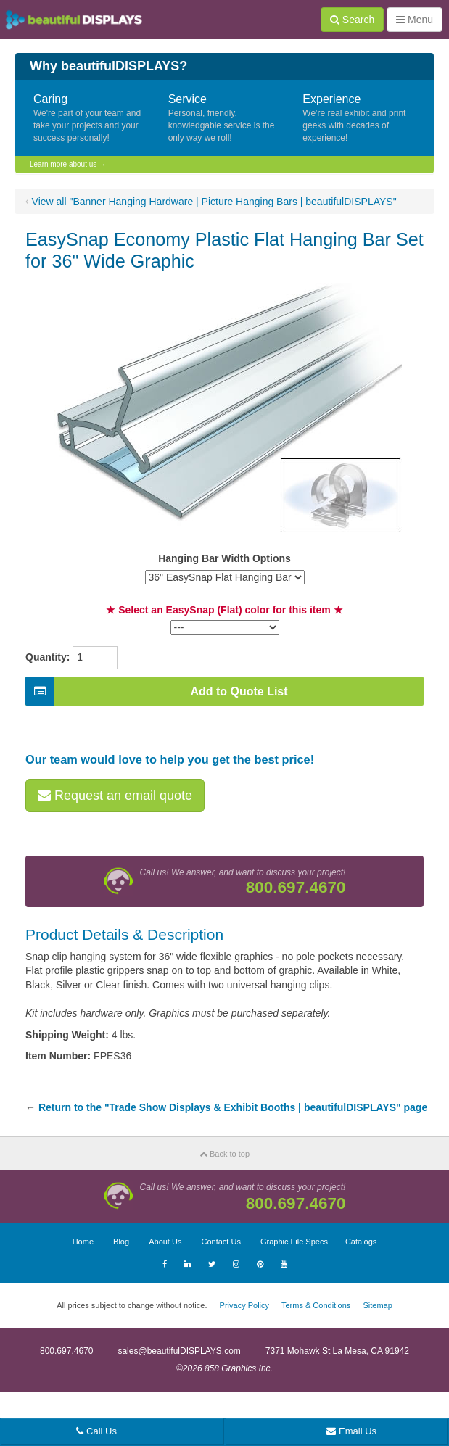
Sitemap (377, 1305)
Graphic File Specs (294, 1241)
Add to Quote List (156, 691)
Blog (121, 1241)
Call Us (96, 1431)
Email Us (351, 1431)
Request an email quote (115, 795)
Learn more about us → (68, 164)
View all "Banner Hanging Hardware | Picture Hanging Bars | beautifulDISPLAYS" (214, 201)
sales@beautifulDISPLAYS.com (179, 1351)
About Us (165, 1241)
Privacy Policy (244, 1305)
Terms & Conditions (315, 1305)
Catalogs (360, 1241)
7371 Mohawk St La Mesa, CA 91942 (337, 1351)
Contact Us (220, 1241)
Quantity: (47, 657)
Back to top (224, 1153)
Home (83, 1241)
